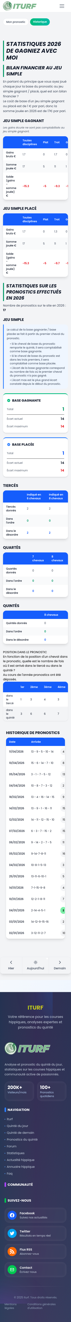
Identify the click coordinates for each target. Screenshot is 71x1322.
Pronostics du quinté (21, 1139)
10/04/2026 (16, 763)
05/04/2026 (17, 774)
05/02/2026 (17, 854)
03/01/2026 (16, 922)
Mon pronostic (15, 22)
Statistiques (14, 1153)
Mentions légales (10, 1306)
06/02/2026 (17, 842)
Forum (10, 1146)
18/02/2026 (16, 797)
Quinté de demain (19, 1133)
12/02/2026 (16, 820)
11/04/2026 (16, 752)
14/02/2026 (16, 808)
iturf (9, 1119)
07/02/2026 (17, 831)
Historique (40, 22)
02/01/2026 (16, 933)
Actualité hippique (19, 1160)
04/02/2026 (17, 865)
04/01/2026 (16, 910)
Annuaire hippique (20, 1167)
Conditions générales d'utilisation (41, 1306)
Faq (8, 1173)
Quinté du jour (16, 1126)
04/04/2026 (17, 786)
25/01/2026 (16, 876)
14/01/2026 (16, 888)
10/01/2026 (16, 899)
